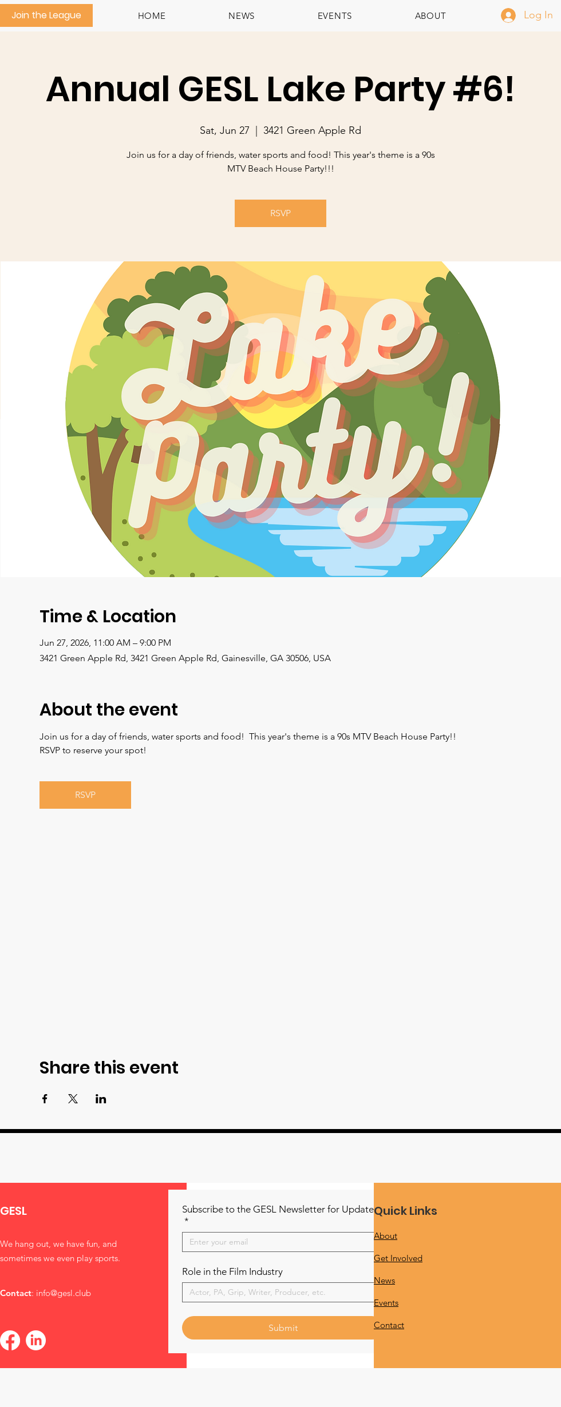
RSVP (280, 213)
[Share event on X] (73, 1098)
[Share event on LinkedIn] (101, 1098)
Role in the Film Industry (232, 1271)
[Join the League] (46, 15)
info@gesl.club (63, 1292)
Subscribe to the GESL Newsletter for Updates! (281, 1215)
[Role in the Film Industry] (279, 1292)
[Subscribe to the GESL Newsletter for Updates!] (279, 1242)
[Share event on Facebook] (44, 1098)
